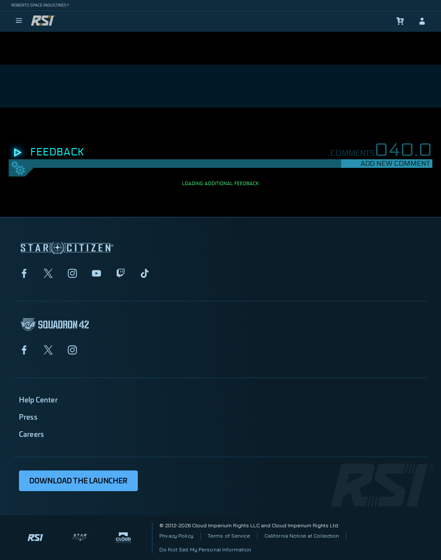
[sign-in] (422, 21)
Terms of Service (229, 535)
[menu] (19, 21)
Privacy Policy (176, 535)
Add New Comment (395, 163)
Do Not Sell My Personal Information (205, 549)
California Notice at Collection (301, 535)
